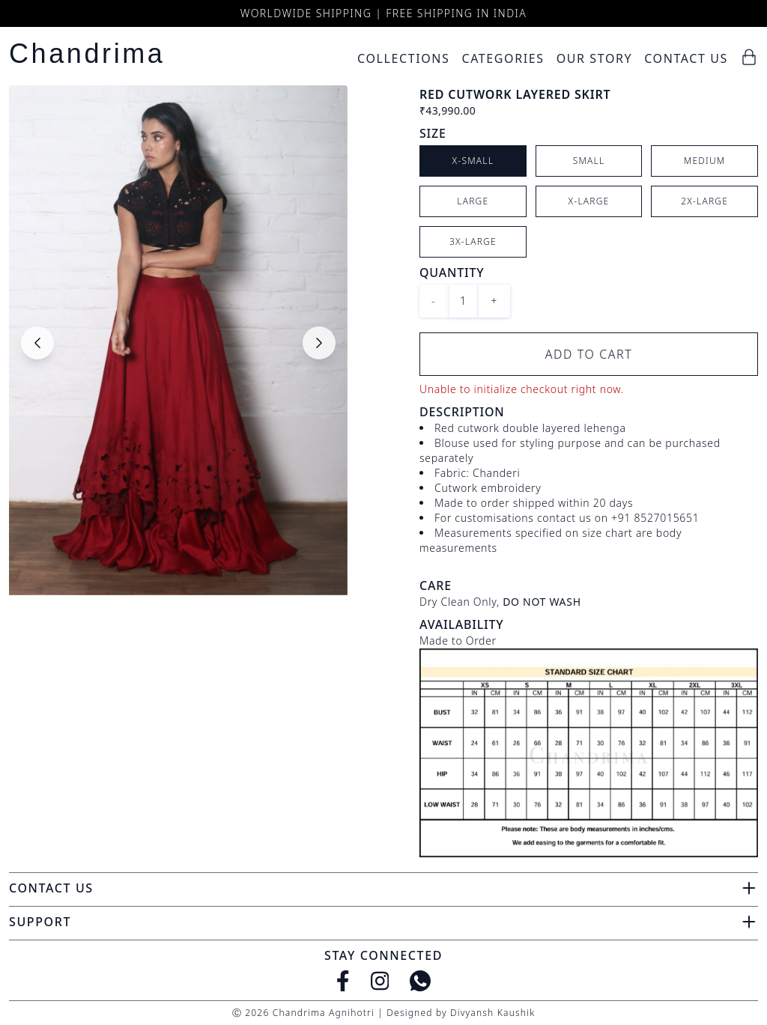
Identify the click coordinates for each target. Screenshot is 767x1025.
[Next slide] (319, 342)
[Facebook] (343, 980)
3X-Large (473, 241)
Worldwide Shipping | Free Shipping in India (383, 13)
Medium (705, 160)
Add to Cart (589, 354)
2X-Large (704, 201)
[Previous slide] (37, 342)
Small (589, 160)
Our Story (595, 58)
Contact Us (686, 58)
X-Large (589, 201)
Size (432, 133)
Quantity (451, 272)
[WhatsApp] (420, 980)
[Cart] (749, 57)
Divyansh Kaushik (492, 1012)
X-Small (473, 160)
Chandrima (87, 53)
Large (472, 201)
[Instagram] (380, 980)
